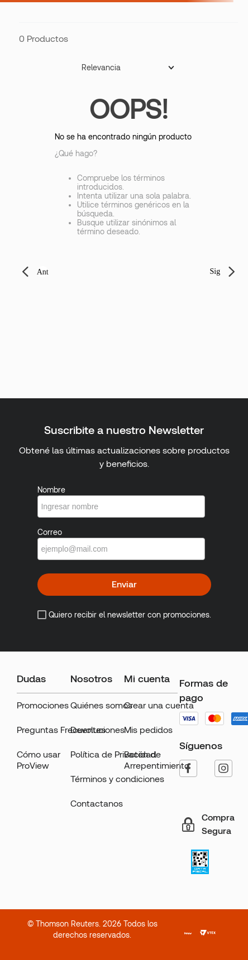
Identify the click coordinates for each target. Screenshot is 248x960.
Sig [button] (215, 271)
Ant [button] (43, 272)
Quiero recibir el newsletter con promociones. (130, 614)
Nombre (51, 489)
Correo (49, 532)
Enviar (124, 584)
